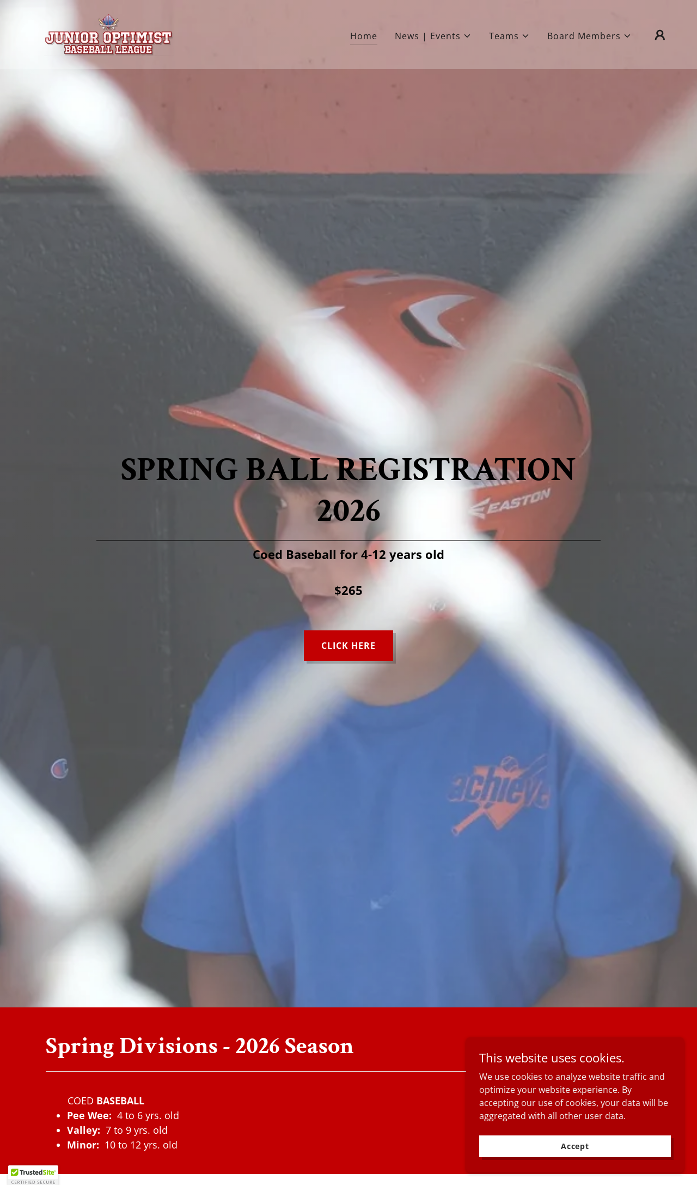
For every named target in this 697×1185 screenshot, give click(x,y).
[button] (433, 35)
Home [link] (363, 36)
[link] (108, 34)
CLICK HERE (348, 646)
